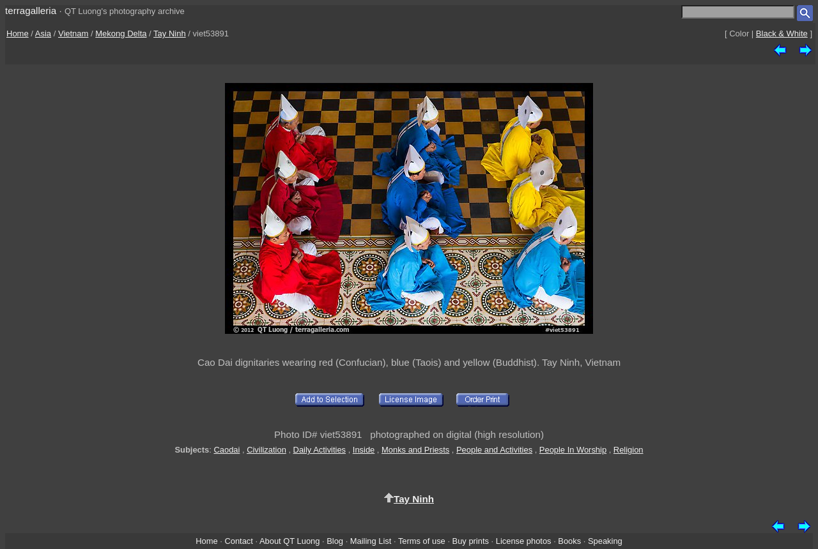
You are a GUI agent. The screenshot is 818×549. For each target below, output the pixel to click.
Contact (238, 541)
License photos (524, 541)
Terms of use (421, 541)
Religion (629, 450)
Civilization (266, 450)
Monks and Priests (415, 450)
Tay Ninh (169, 33)
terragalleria (30, 10)
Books (569, 541)
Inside (363, 450)
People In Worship (572, 450)
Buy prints (470, 541)
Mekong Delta (120, 33)
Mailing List (371, 541)
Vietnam (73, 33)
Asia (43, 33)
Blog (335, 541)
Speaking (605, 541)
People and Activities (494, 450)
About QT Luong (289, 541)
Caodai (226, 450)
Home (17, 33)
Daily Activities (319, 450)
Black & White (782, 33)
